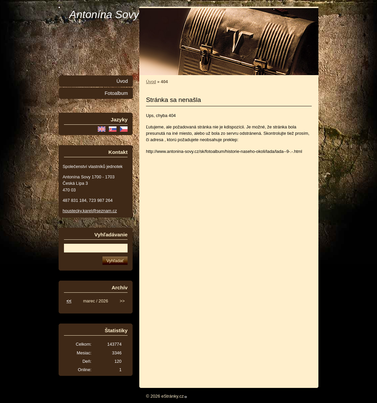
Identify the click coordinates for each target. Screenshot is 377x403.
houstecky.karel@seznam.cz (90, 210)
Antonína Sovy (104, 14)
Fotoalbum (116, 93)
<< (69, 300)
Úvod (151, 81)
